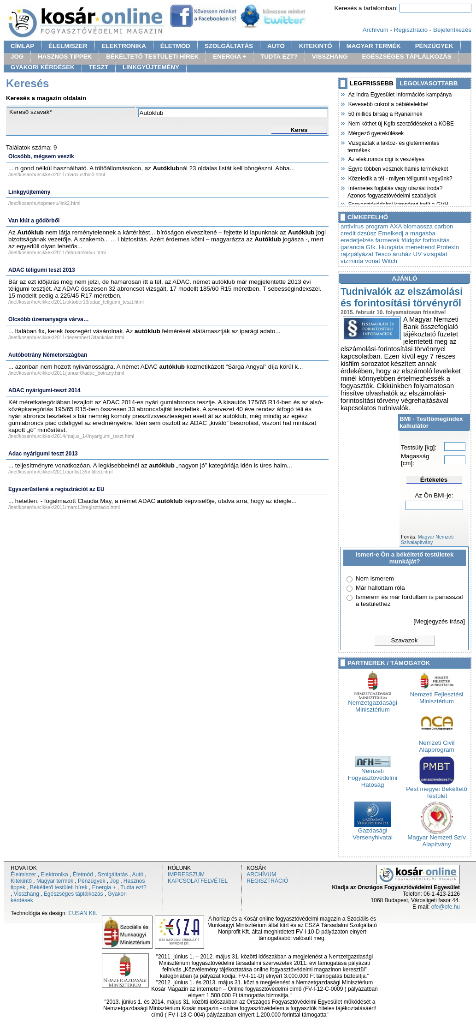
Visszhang (26, 894)
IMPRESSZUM (186, 874)
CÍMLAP (22, 45)
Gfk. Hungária (385, 247)
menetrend (420, 247)
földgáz (411, 240)
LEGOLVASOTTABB (429, 83)
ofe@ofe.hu (445, 907)
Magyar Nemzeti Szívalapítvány (427, 539)
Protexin (447, 247)
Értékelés (433, 479)
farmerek (388, 240)
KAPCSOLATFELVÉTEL (198, 881)
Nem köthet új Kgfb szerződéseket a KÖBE (400, 122)
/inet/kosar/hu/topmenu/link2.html (44, 203)
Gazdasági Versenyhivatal (373, 831)
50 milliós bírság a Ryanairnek (384, 113)
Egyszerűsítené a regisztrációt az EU (56, 489)
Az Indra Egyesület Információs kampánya (399, 93)
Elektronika (54, 874)
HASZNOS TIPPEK (65, 56)
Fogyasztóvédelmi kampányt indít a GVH (397, 203)
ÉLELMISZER (67, 45)
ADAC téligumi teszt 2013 (41, 270)
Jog (114, 881)
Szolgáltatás (113, 874)
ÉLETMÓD (175, 45)
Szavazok (404, 640)
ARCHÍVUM (261, 874)
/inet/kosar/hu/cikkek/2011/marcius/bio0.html (56, 174)
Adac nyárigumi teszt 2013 (43, 453)
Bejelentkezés (452, 29)
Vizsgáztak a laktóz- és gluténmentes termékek (393, 146)
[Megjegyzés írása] (439, 621)
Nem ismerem (375, 578)
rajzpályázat (357, 254)
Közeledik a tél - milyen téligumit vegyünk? (399, 177)
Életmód (83, 874)
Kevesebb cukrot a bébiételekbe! (388, 103)
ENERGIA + (229, 56)
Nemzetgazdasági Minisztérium (372, 703)
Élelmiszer (23, 874)
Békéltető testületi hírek (59, 887)
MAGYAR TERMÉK (374, 45)
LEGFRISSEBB (372, 83)
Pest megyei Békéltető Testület (436, 789)
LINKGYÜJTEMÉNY (151, 67)
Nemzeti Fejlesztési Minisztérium (437, 695)
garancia (352, 247)
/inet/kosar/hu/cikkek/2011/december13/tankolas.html (66, 337)
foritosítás (436, 240)
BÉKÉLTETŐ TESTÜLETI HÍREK (152, 56)
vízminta (352, 260)
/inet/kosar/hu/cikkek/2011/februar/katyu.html (57, 252)
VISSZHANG (330, 56)
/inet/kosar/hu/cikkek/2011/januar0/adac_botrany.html (66, 373)
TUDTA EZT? (279, 56)
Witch (389, 260)
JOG (17, 56)
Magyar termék (54, 881)
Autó (138, 874)
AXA (396, 226)
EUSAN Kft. (82, 913)
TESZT (98, 67)
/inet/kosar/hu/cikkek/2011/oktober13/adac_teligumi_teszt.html (76, 302)
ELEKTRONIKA (124, 45)
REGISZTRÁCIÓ (267, 881)
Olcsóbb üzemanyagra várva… (48, 319)
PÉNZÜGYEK (434, 45)
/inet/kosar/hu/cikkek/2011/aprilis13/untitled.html (60, 471)
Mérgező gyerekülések (375, 132)
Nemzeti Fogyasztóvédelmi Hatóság (372, 775)
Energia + (104, 887)
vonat (372, 260)
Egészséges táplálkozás (73, 894)
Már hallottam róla (380, 587)
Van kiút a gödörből (33, 220)
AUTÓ (276, 45)
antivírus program (364, 226)
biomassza (418, 226)
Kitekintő (21, 881)
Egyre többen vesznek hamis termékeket (397, 168)
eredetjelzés (357, 240)
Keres (298, 129)
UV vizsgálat (430, 254)
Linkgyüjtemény (29, 192)
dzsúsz (366, 233)
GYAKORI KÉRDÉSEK (43, 67)
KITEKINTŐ (315, 45)
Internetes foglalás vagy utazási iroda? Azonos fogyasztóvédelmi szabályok (394, 191)
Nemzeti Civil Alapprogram (437, 743)
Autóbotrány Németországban (47, 355)
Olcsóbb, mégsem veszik (41, 156)
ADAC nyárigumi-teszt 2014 (44, 390)
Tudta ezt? (133, 887)
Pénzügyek (91, 881)
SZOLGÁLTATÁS (229, 45)
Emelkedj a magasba (406, 233)
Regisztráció (411, 29)
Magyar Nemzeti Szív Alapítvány (436, 838)
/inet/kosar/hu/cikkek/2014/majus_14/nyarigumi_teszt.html (71, 436)
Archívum (375, 29)
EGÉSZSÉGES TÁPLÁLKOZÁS (407, 56)
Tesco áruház (393, 254)
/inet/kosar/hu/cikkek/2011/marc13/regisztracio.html (64, 507)
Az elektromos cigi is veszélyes (385, 158)
